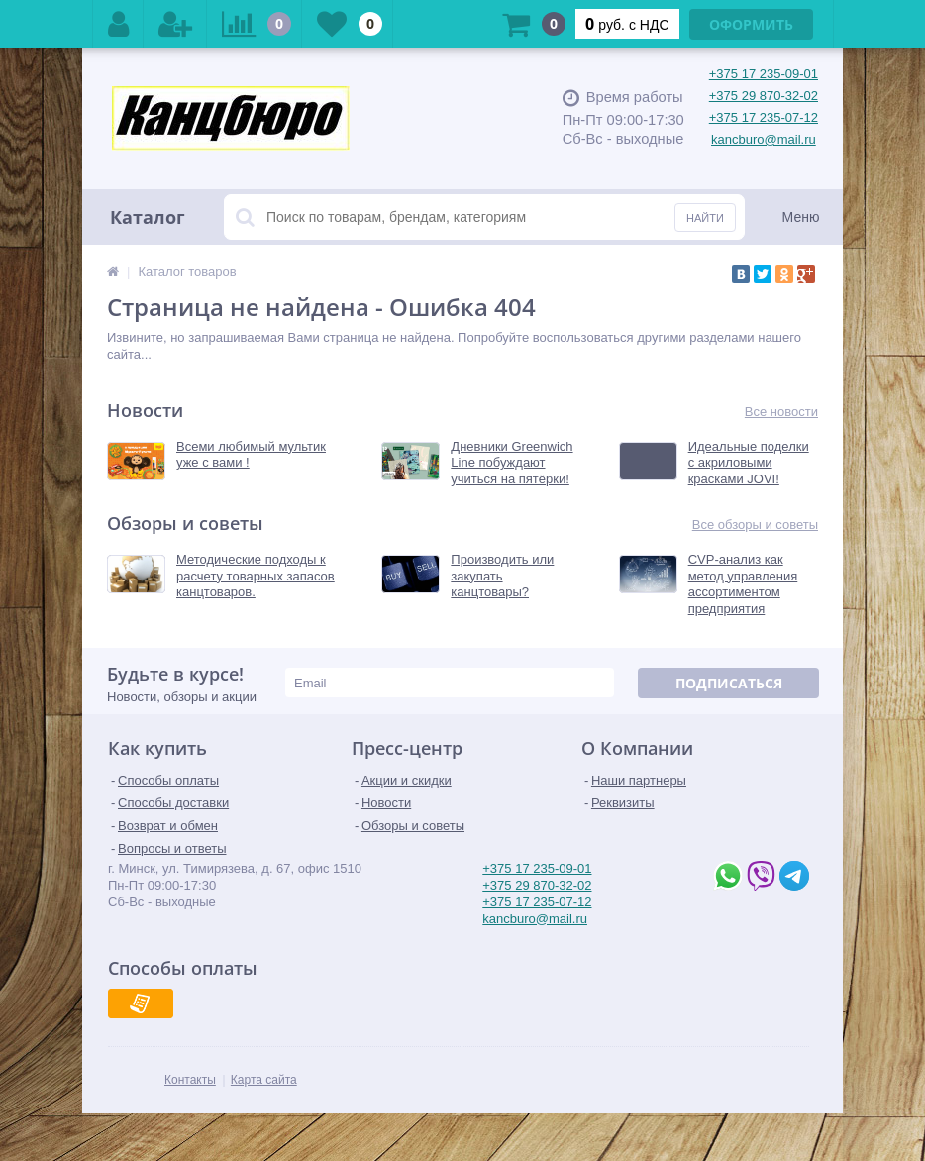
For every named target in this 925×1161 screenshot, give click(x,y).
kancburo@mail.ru (763, 139)
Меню (801, 217)
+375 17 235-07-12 (763, 117)
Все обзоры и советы (755, 524)
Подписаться (728, 683)
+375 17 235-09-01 (763, 73)
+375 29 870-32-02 (763, 95)
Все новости (781, 411)
